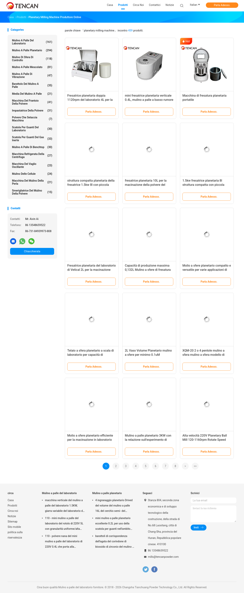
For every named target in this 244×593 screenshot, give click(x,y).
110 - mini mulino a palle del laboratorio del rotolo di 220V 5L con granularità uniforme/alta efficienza (64, 524)
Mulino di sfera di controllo (32, 59)
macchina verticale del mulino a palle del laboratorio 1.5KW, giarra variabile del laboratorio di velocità (64, 506)
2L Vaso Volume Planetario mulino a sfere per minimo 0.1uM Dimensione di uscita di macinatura (149, 355)
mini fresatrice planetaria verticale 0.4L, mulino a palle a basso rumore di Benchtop (149, 100)
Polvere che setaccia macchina (32, 119)
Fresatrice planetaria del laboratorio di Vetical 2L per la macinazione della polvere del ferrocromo (91, 270)
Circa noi (13, 510)
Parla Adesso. (222, 5)
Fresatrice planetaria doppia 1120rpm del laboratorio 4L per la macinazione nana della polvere (90, 100)
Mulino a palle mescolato (32, 67)
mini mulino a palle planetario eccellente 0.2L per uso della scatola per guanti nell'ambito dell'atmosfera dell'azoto (112, 524)
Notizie (12, 516)
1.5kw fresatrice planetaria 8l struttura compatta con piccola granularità (203, 185)
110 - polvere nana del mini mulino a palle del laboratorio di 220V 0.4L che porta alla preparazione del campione (63, 542)
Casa (11, 500)
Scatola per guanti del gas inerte (32, 139)
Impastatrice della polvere (32, 110)
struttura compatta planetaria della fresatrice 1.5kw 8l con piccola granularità (91, 185)
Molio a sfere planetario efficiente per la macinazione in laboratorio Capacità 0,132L (90, 440)
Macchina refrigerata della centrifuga (32, 155)
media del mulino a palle (32, 94)
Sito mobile (14, 526)
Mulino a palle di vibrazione (32, 75)
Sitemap (12, 521)
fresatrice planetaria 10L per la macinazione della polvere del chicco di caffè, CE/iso (146, 185)
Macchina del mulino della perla (32, 182)
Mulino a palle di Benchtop (32, 147)
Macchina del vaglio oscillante (32, 165)
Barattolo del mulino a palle (32, 85)
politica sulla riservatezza (15, 535)
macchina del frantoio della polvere (32, 102)
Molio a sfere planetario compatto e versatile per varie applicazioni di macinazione (206, 270)
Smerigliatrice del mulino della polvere (32, 192)
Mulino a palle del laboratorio (32, 42)
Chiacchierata (32, 251)
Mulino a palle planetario (32, 50)
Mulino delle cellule (32, 174)
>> (195, 466)
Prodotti (12, 505)
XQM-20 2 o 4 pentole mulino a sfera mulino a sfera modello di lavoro (203, 355)
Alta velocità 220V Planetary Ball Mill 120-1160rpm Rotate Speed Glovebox (204, 440)
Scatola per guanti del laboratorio (32, 129)
